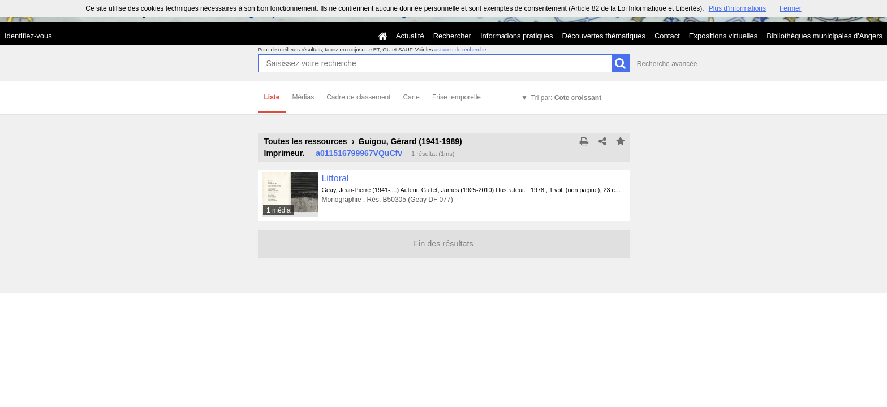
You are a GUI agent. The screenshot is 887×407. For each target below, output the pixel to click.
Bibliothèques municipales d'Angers (824, 36)
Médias (303, 97)
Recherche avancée (667, 64)
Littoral (335, 178)
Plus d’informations (737, 8)
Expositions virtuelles (723, 36)
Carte (411, 97)
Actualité (410, 36)
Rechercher (452, 36)
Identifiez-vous (28, 36)
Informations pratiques (516, 36)
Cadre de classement (358, 97)
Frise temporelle (456, 97)
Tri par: (566, 98)
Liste (272, 97)
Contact (667, 36)
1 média (278, 210)
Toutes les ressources (305, 141)
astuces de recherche (460, 49)
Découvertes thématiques (603, 36)
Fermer (791, 8)
